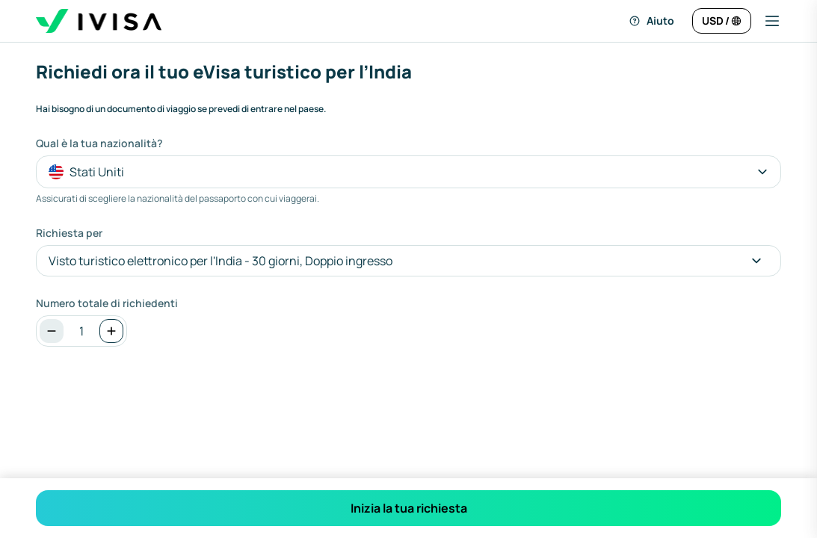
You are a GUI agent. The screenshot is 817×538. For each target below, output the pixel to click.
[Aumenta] (111, 331)
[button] (766, 21)
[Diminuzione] (52, 331)
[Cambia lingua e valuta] (721, 21)
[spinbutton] (81, 331)
